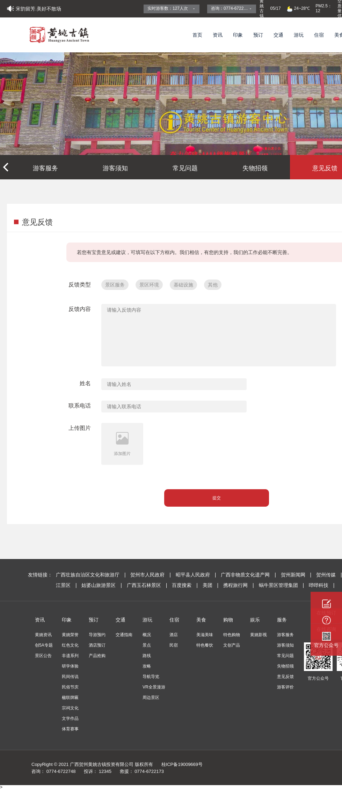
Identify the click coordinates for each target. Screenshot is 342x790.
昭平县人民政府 (196, 574)
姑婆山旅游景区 (102, 585)
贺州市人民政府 (151, 574)
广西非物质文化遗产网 (249, 574)
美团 (211, 585)
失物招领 (255, 168)
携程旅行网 (239, 585)
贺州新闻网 (297, 574)
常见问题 (185, 168)
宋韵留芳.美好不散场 (38, 9)
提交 (216, 497)
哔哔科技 (322, 585)
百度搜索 (185, 585)
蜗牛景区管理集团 (282, 585)
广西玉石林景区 (147, 585)
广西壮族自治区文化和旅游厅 (91, 574)
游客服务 (45, 168)
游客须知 (115, 168)
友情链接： (40, 574)
